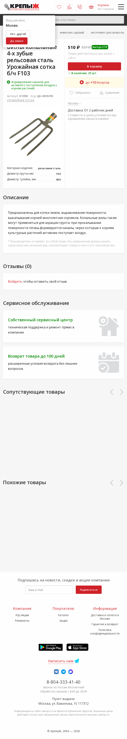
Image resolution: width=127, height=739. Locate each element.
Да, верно (16, 41)
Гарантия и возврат (104, 624)
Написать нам (60, 661)
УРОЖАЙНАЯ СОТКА (20, 100)
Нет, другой (18, 34)
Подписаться (89, 589)
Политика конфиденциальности (104, 631)
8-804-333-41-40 (64, 682)
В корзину (94, 66)
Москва (73, 103)
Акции (63, 620)
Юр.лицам (22, 615)
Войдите (15, 281)
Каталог (63, 615)
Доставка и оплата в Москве (105, 616)
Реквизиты (22, 620)
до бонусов (94, 82)
